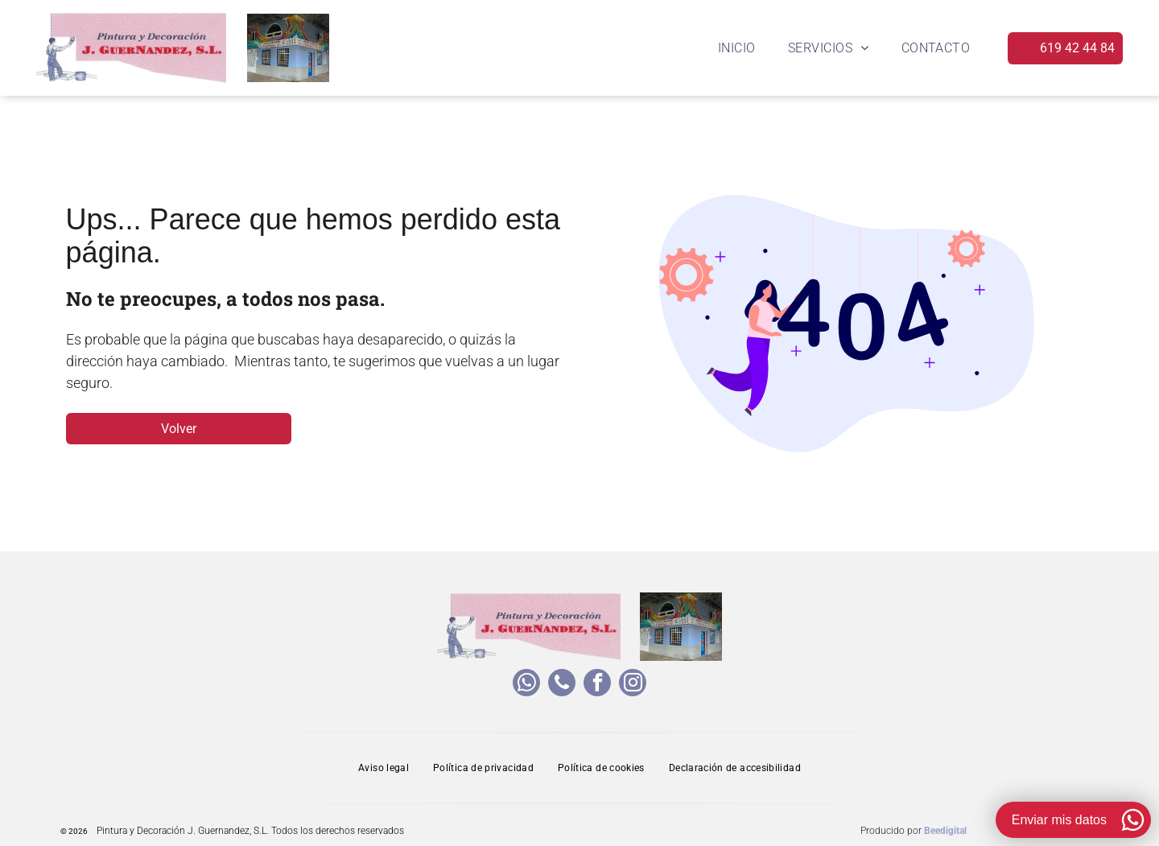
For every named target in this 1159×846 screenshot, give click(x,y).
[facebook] (597, 684)
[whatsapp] (526, 684)
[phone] (561, 684)
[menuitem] (737, 48)
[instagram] (632, 684)
